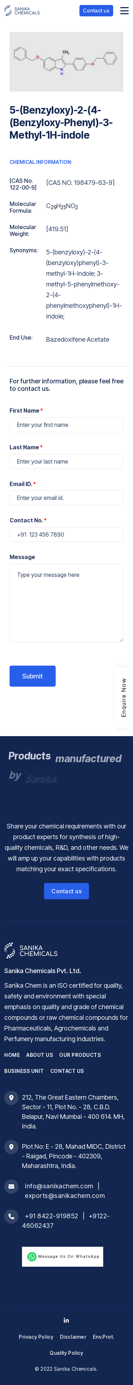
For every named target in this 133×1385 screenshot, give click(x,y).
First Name (26, 410)
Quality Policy (66, 1353)
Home (12, 1055)
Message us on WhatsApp (63, 1256)
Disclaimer (73, 1337)
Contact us (96, 10)
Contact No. (28, 520)
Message (22, 556)
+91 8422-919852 (51, 1216)
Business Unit (24, 1071)
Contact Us (67, 1071)
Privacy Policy (36, 1337)
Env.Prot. (103, 1337)
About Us (39, 1055)
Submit (32, 676)
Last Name (26, 447)
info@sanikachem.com (59, 1186)
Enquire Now (123, 697)
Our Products (80, 1055)
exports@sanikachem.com (65, 1195)
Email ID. (23, 483)
